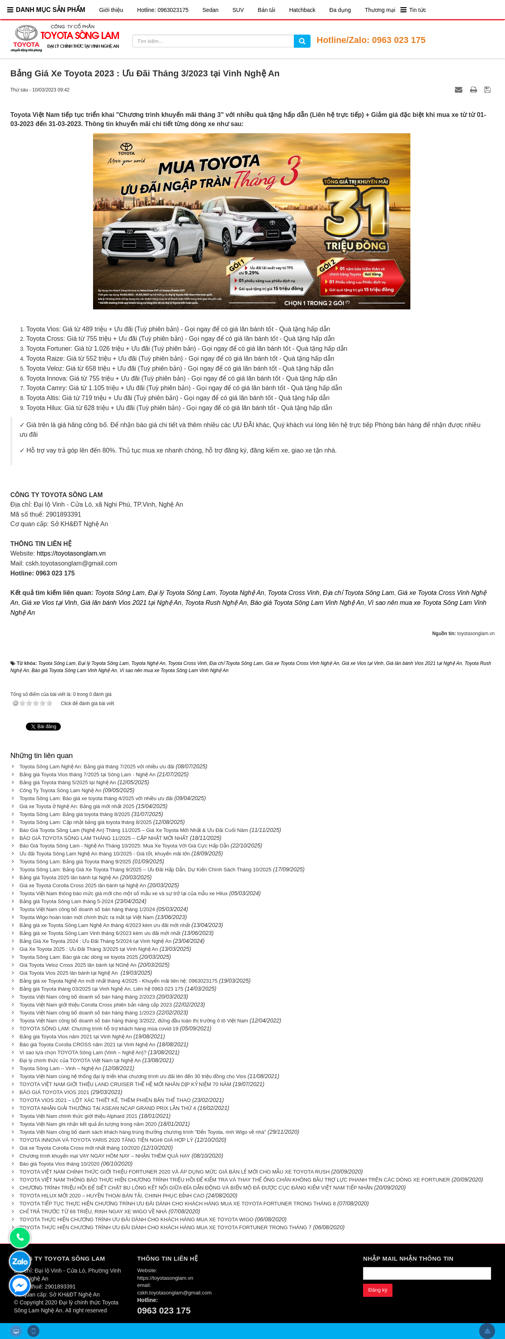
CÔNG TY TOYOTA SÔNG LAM (59, 1258)
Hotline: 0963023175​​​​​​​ (162, 10)
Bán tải (266, 10)
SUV (238, 10)
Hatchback (302, 10)
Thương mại (380, 10)
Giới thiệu (111, 10)
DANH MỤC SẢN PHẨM (50, 9)
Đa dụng (340, 10)
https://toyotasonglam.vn (71, 553)
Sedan (210, 10)
